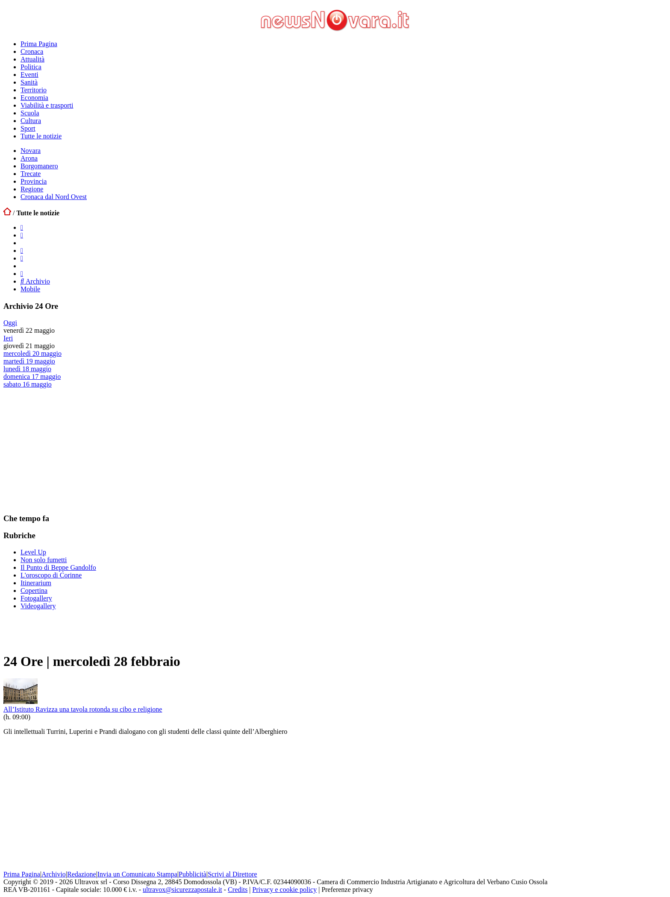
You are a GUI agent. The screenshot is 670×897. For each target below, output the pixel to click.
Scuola (30, 113)
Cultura (31, 120)
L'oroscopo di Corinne (51, 575)
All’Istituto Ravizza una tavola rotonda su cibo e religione (82, 709)
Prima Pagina (39, 43)
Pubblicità (192, 874)
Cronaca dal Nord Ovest (54, 196)
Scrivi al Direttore (232, 874)
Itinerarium (36, 582)
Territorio (34, 90)
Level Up (33, 552)
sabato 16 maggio (27, 384)
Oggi (10, 322)
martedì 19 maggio (29, 361)
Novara (31, 150)
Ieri (8, 338)
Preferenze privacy (347, 889)
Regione (32, 189)
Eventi (29, 74)
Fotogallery (36, 598)
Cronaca (32, 51)
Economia (34, 97)
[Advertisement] (67, 450)
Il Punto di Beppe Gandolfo (58, 567)
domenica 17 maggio (32, 376)
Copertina (34, 590)
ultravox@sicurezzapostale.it (182, 889)
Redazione (81, 874)
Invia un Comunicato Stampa (137, 874)
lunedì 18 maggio (27, 368)
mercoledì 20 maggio (32, 353)
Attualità (32, 59)
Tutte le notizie (41, 136)
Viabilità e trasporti (47, 105)
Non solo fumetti (44, 559)
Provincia (34, 181)
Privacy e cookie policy (285, 889)
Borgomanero (39, 166)
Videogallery (38, 606)
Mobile (30, 289)
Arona (29, 158)
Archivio (35, 281)
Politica (31, 66)
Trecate (31, 173)
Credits (237, 889)
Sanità (29, 82)
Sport (28, 128)
